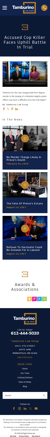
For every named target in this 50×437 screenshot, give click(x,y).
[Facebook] (14, 408)
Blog (25, 386)
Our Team (25, 373)
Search (8, 395)
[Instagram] (19, 408)
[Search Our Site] (44, 395)
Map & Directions (24, 357)
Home (25, 368)
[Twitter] (30, 408)
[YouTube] (36, 408)
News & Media (25, 382)
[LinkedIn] (25, 408)
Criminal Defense (25, 377)
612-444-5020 (25, 333)
